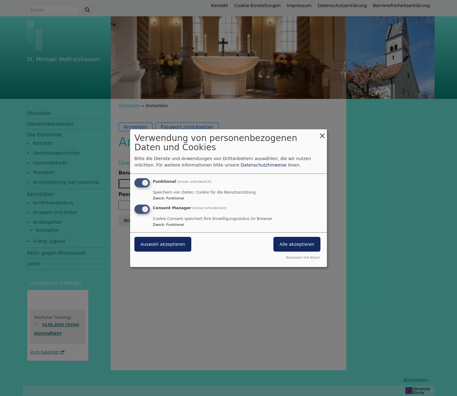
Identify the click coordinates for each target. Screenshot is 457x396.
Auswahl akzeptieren (163, 244)
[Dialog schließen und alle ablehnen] (322, 133)
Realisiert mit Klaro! (303, 258)
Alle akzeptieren (297, 244)
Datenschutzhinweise (264, 165)
